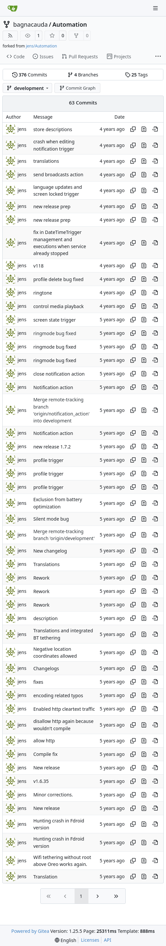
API (107, 940)
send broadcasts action (58, 175)
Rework (41, 578)
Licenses (90, 940)
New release (46, 768)
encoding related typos (58, 695)
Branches (83, 75)
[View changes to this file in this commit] (144, 129)
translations (46, 161)
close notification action (59, 374)
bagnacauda (30, 24)
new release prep (52, 206)
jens (21, 129)
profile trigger (48, 460)
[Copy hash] (133, 129)
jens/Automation (41, 46)
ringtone (42, 293)
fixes (38, 682)
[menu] (65, 940)
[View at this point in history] (155, 129)
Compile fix (45, 754)
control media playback (58, 306)
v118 (38, 266)
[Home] (12, 8)
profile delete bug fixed (58, 279)
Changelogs (46, 668)
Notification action (53, 387)
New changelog (50, 551)
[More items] (158, 56)
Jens (21, 503)
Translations (46, 564)
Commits (29, 75)
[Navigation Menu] (156, 8)
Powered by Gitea (30, 931)
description (45, 618)
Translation (45, 877)
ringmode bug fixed (54, 333)
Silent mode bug (51, 519)
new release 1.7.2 (52, 447)
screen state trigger (54, 320)
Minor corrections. (53, 795)
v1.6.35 (41, 781)
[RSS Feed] (10, 36)
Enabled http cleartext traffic (64, 709)
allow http (44, 741)
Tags (136, 75)
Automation (69, 24)
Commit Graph (77, 88)
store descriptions (52, 129)
